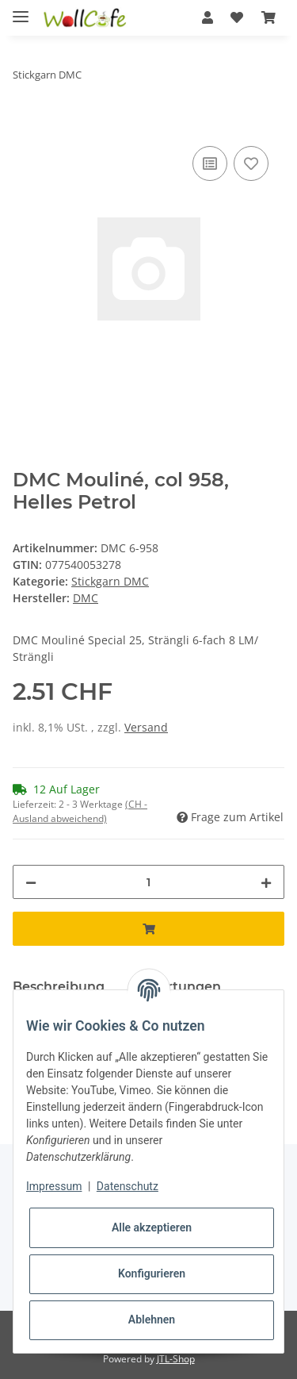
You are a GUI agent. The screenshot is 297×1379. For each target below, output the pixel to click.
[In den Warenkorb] (25, 124)
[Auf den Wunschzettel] (251, 163)
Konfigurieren (151, 1273)
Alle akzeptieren (152, 1227)
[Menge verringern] (30, 882)
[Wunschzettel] (237, 17)
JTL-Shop (176, 1359)
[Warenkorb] (268, 17)
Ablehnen (151, 1319)
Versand (146, 727)
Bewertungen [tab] (175, 986)
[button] (207, 17)
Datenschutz (127, 1186)
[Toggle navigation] (21, 10)
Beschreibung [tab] (59, 986)
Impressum (54, 1186)
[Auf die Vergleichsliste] (209, 163)
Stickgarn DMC (110, 581)
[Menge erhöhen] (266, 882)
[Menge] (148, 882)
